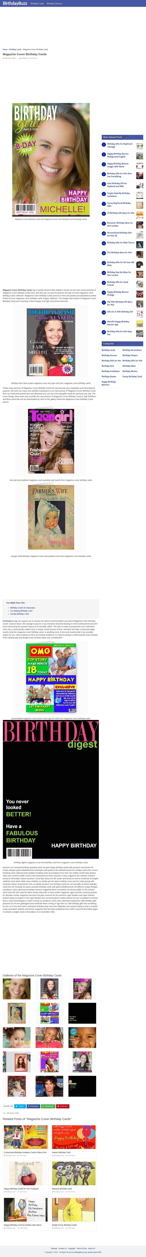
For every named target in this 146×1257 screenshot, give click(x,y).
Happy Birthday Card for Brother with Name (22, 1225)
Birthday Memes (130, 371)
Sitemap (54, 1248)
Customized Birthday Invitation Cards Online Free (25, 1152)
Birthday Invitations (111, 371)
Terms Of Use (82, 1248)
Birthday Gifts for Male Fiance (120, 242)
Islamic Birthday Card (61, 1152)
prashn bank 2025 (94, 1252)
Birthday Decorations (132, 350)
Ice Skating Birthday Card (21, 611)
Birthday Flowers (130, 355)
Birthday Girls (108, 366)
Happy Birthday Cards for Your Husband (21, 1189)
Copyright (71, 1248)
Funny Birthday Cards (132, 376)
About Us (91, 1248)
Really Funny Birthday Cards (64, 1225)
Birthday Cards (37, 3)
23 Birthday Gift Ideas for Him (120, 213)
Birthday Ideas (129, 366)
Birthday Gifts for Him (132, 360)
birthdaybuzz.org (10, 621)
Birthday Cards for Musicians (22, 608)
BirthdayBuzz (15, 3)
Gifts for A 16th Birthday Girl (120, 311)
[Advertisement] (73, 28)
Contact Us (62, 1248)
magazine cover (13, 1113)
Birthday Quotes (109, 376)
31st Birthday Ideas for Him (119, 252)
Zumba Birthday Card (19, 614)
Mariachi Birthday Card (62, 1189)
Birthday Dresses (54, 3)
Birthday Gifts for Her (111, 360)
